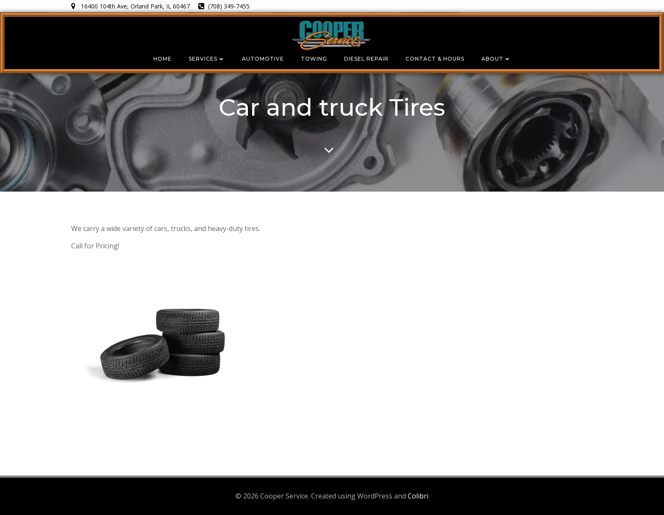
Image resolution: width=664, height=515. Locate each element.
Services (207, 59)
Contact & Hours (435, 59)
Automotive (263, 59)
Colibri (418, 496)
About (496, 59)
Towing (314, 59)
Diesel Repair (366, 59)
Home (162, 59)
